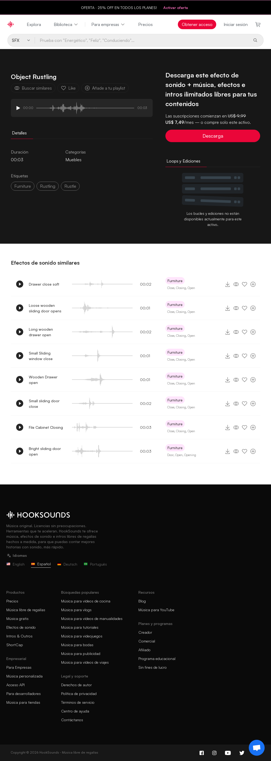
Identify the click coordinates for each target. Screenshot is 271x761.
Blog (142, 601)
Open (191, 288)
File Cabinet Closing (46, 427)
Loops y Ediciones (183, 161)
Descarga (212, 136)
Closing (181, 288)
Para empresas (108, 24)
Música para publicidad (80, 653)
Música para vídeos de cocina (85, 601)
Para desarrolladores (23, 693)
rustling (47, 186)
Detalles (19, 132)
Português (95, 564)
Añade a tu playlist (105, 88)
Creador (145, 632)
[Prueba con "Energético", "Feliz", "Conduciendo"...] (142, 40)
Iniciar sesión (236, 24)
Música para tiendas (23, 702)
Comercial (146, 641)
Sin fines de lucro (152, 667)
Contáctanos (72, 720)
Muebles (73, 159)
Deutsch (67, 564)
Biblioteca (66, 24)
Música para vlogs (76, 609)
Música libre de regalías (25, 609)
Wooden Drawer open (43, 380)
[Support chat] (257, 748)
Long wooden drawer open (41, 332)
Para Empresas (18, 667)
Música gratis (17, 618)
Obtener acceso (197, 24)
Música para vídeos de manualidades (92, 618)
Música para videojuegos (81, 636)
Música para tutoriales (79, 627)
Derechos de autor (76, 685)
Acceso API (15, 685)
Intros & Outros (19, 636)
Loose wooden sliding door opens (45, 308)
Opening (190, 455)
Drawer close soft (44, 284)
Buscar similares (33, 88)
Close (170, 288)
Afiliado (144, 650)
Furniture (22, 186)
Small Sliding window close (41, 356)
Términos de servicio (77, 702)
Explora (34, 24)
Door (170, 455)
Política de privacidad (79, 693)
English (15, 564)
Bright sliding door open (45, 451)
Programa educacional (156, 658)
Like (68, 88)
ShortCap (14, 644)
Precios (145, 24)
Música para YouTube (156, 609)
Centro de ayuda (75, 711)
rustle (70, 186)
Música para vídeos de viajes (85, 662)
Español (41, 564)
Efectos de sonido (21, 627)
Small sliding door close (44, 404)
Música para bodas (77, 644)
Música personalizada (24, 676)
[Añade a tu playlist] (253, 284)
